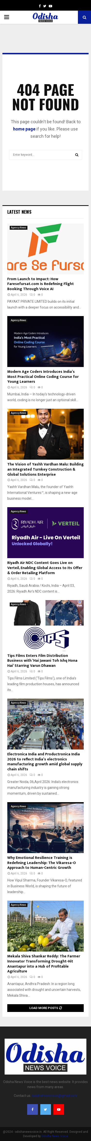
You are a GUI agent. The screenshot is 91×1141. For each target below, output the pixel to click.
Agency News (18, 227)
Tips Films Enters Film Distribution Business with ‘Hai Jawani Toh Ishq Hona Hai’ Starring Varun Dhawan (42, 660)
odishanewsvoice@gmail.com (54, 1096)
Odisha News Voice (54, 1136)
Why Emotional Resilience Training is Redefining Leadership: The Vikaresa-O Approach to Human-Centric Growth (41, 863)
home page (24, 128)
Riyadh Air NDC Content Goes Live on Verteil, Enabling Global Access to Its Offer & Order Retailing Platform (44, 568)
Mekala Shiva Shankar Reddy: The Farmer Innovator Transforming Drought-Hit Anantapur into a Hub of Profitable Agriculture (43, 964)
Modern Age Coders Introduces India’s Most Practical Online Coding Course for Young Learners (43, 376)
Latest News (19, 212)
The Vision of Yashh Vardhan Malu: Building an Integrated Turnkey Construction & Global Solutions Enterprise (45, 469)
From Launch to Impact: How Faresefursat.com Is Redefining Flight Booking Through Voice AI (40, 284)
